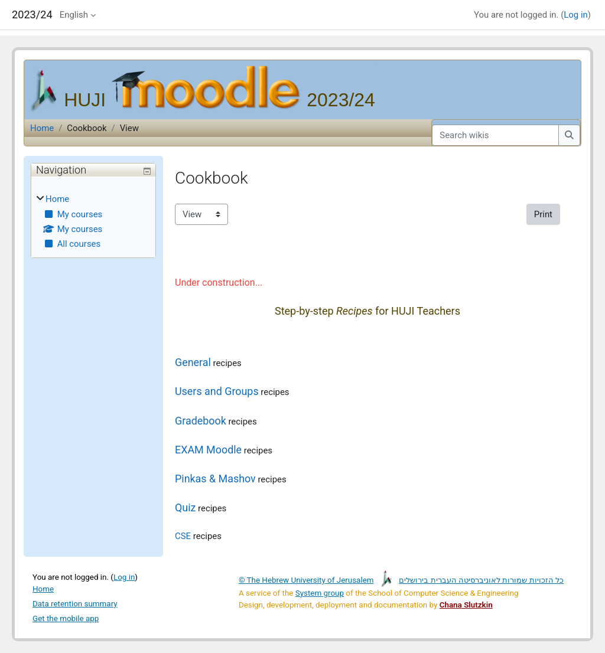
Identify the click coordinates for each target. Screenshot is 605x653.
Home (42, 128)
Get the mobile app (65, 618)
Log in (575, 14)
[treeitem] (93, 221)
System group (319, 593)
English (74, 14)
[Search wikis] (495, 135)
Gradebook (200, 420)
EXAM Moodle (208, 449)
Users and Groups (217, 391)
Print (543, 214)
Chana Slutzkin (466, 604)
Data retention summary (75, 603)
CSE (183, 536)
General (193, 362)
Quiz (185, 507)
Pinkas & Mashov (215, 478)
